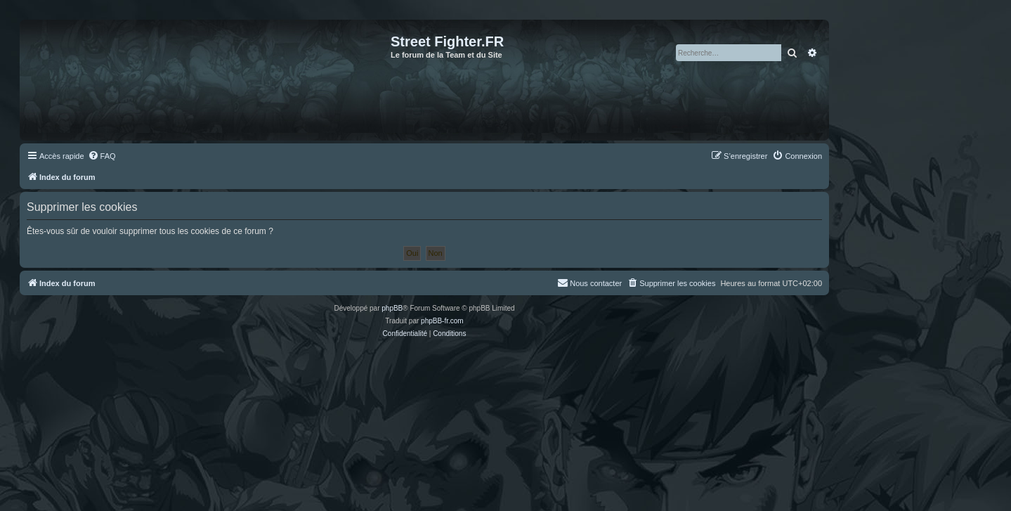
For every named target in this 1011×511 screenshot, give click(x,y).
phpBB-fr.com (442, 321)
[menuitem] (102, 156)
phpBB (392, 308)
